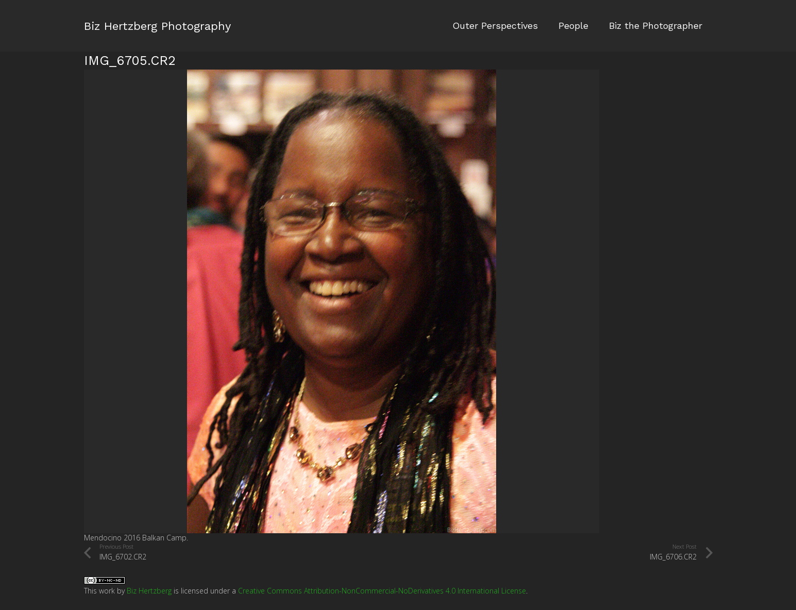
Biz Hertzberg (149, 591)
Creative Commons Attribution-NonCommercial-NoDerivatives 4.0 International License (382, 591)
